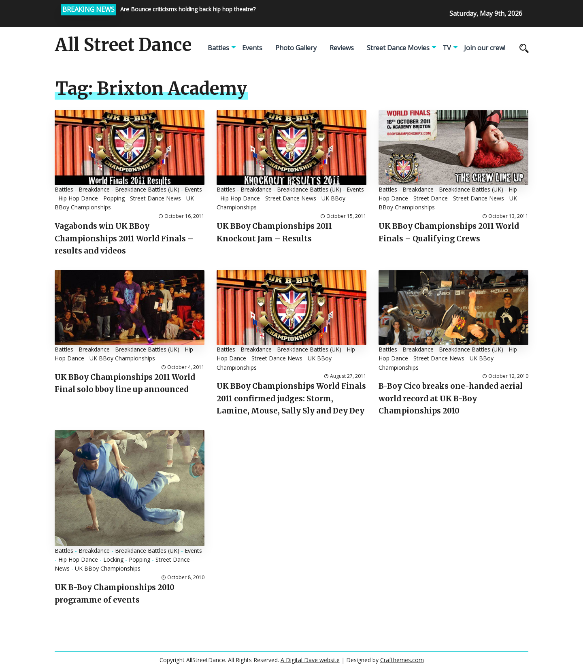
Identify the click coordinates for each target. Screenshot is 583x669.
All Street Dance (123, 45)
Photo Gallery (296, 47)
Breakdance (94, 189)
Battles (218, 47)
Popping (114, 198)
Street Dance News (155, 198)
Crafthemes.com (402, 660)
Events (252, 47)
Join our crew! (484, 47)
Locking (113, 559)
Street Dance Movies (398, 47)
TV (447, 47)
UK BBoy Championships (122, 358)
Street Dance (430, 198)
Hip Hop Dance (78, 198)
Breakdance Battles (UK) (147, 189)
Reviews (342, 47)
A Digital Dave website (310, 660)
